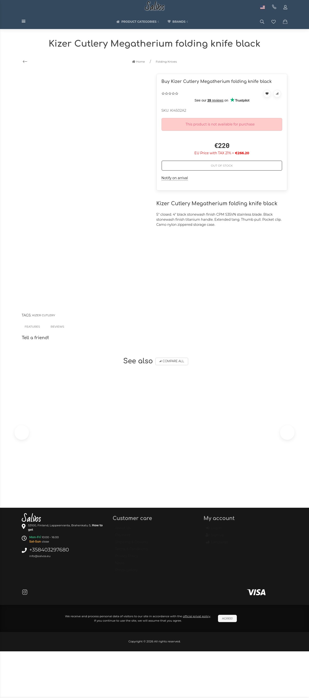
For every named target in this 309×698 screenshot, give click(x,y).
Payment (123, 537)
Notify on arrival (175, 178)
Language (217, 544)
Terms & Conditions (131, 551)
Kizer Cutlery (43, 315)
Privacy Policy (126, 558)
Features (32, 326)
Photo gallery (126, 572)
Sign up (215, 537)
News (120, 565)
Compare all (171, 361)
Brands (178, 21)
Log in (213, 530)
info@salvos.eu (39, 556)
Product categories (138, 21)
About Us (123, 530)
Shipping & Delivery (131, 544)
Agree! (227, 618)
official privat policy (196, 616)
